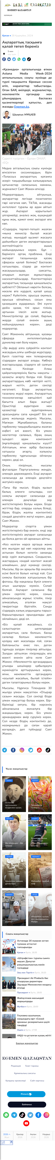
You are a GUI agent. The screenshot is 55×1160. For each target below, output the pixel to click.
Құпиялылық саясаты (25, 1073)
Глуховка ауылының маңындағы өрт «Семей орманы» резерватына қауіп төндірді (33, 1020)
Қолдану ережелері (16, 1080)
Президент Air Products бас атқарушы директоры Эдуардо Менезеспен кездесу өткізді (34, 983)
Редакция (16, 1066)
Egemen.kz (21, 107)
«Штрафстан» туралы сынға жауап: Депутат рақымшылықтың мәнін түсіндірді (33, 963)
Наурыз (46, 1136)
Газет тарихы (32, 1066)
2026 (7, 1136)
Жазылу (26, 1094)
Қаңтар (20, 1136)
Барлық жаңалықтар (27, 1043)
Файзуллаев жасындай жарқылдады (30, 1000)
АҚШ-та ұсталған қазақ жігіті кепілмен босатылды (34, 1037)
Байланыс (27, 1104)
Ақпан (33, 1136)
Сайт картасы (37, 1080)
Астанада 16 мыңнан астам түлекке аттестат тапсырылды (33, 944)
